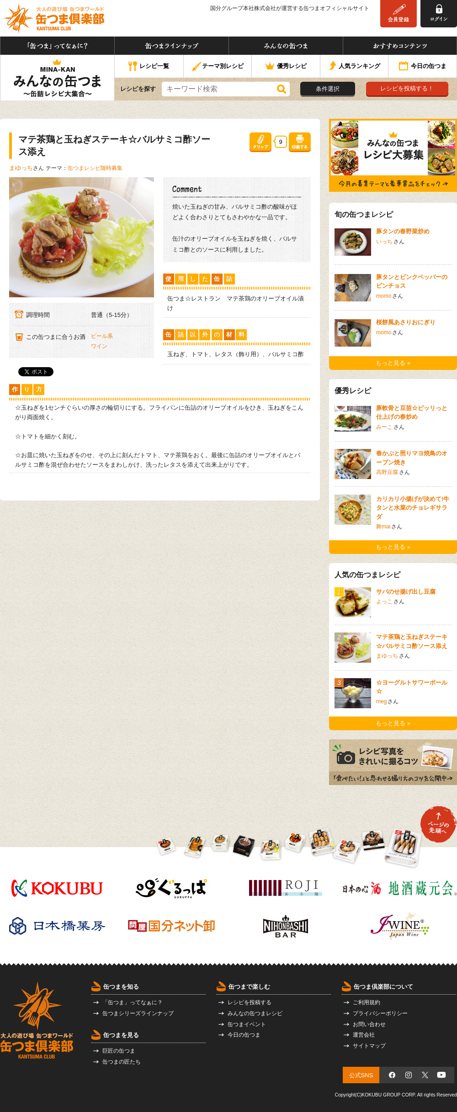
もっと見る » (393, 362)
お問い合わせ (369, 1024)
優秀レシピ (286, 66)
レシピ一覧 (148, 66)
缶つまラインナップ (171, 46)
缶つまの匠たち (121, 1062)
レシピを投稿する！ (407, 88)
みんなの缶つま (286, 46)
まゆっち (21, 167)
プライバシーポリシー (380, 1013)
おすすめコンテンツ (400, 46)
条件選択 (328, 88)
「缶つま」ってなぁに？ (57, 46)
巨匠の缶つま (118, 1051)
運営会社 (364, 1035)
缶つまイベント (247, 1024)
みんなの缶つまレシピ (255, 1013)
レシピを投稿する (249, 1002)
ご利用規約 (366, 1002)
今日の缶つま (422, 66)
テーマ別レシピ (217, 66)
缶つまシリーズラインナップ (138, 1013)
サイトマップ (369, 1046)
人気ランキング (354, 66)
